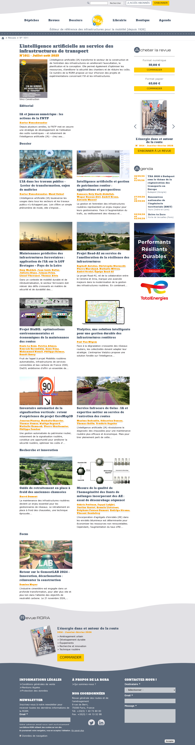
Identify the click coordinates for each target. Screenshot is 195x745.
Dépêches (31, 20)
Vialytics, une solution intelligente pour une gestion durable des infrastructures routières (103, 333)
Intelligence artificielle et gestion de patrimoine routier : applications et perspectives (103, 186)
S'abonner (161, 3)
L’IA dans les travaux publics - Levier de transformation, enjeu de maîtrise (45, 186)
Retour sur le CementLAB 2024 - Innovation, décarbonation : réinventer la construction (45, 576)
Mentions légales (31, 688)
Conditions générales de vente (38, 684)
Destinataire (132, 684)
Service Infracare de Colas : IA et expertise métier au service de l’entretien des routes (102, 412)
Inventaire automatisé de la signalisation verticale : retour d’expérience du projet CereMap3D (46, 412)
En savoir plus (78, 731)
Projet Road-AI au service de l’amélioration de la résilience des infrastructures (103, 257)
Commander (154, 70)
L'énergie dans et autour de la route (154, 140)
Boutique (143, 20)
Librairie (119, 20)
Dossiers (75, 20)
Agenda (165, 20)
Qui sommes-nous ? (85, 684)
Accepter (170, 742)
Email (24, 714)
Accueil (97, 20)
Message (131, 706)
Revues (54, 20)
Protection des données (35, 691)
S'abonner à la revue (154, 151)
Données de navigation (34, 737)
